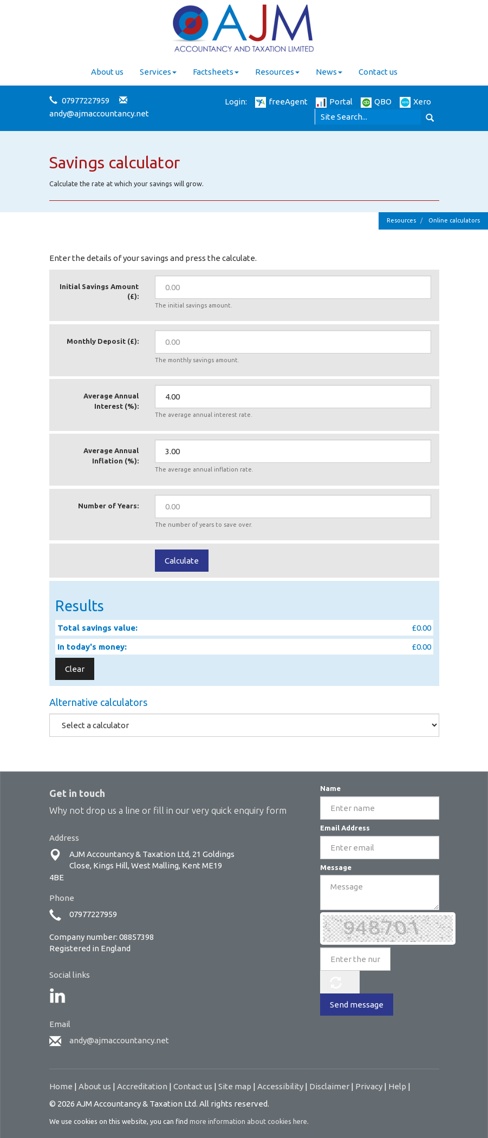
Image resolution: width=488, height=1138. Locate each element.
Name (330, 788)
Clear (74, 668)
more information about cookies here (248, 1121)
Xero (415, 101)
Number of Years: (108, 505)
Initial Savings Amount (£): (99, 291)
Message (336, 867)
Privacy (368, 1086)
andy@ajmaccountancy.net (99, 113)
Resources (277, 71)
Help (397, 1086)
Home (61, 1086)
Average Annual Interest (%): (111, 401)
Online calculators (454, 220)
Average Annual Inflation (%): (111, 456)
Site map (234, 1086)
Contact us (378, 71)
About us (107, 71)
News (329, 71)
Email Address (345, 828)
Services (158, 71)
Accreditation (142, 1086)
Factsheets (216, 71)
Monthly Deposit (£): (103, 341)
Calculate (182, 560)
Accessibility (280, 1086)
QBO (376, 101)
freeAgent (281, 101)
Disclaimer (329, 1086)
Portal (334, 101)
